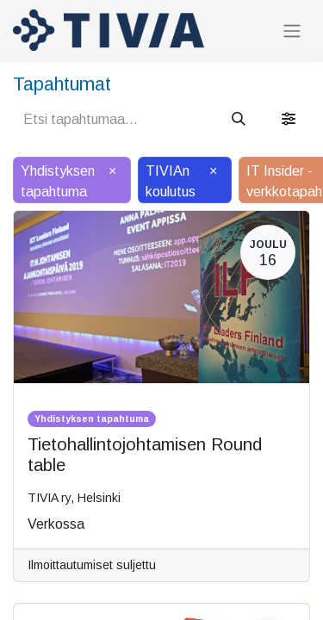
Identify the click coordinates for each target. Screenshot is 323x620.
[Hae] (238, 119)
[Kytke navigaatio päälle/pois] (292, 30)
